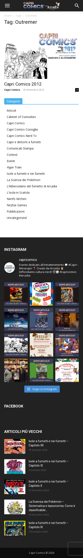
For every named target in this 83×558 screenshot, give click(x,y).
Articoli (11, 110)
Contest (12, 155)
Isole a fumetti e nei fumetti (26, 174)
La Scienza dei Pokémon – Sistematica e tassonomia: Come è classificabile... (52, 506)
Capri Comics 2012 (23, 84)
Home (8, 15)
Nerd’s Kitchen (16, 199)
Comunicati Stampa (20, 148)
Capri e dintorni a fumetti (24, 142)
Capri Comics (12, 89)
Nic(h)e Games (17, 205)
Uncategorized (17, 218)
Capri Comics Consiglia (22, 129)
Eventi (11, 161)
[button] (7, 5)
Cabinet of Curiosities (21, 117)
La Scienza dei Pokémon (23, 180)
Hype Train (14, 167)
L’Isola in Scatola (18, 192)
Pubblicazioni (15, 211)
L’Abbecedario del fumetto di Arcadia (32, 186)
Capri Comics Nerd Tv (22, 136)
